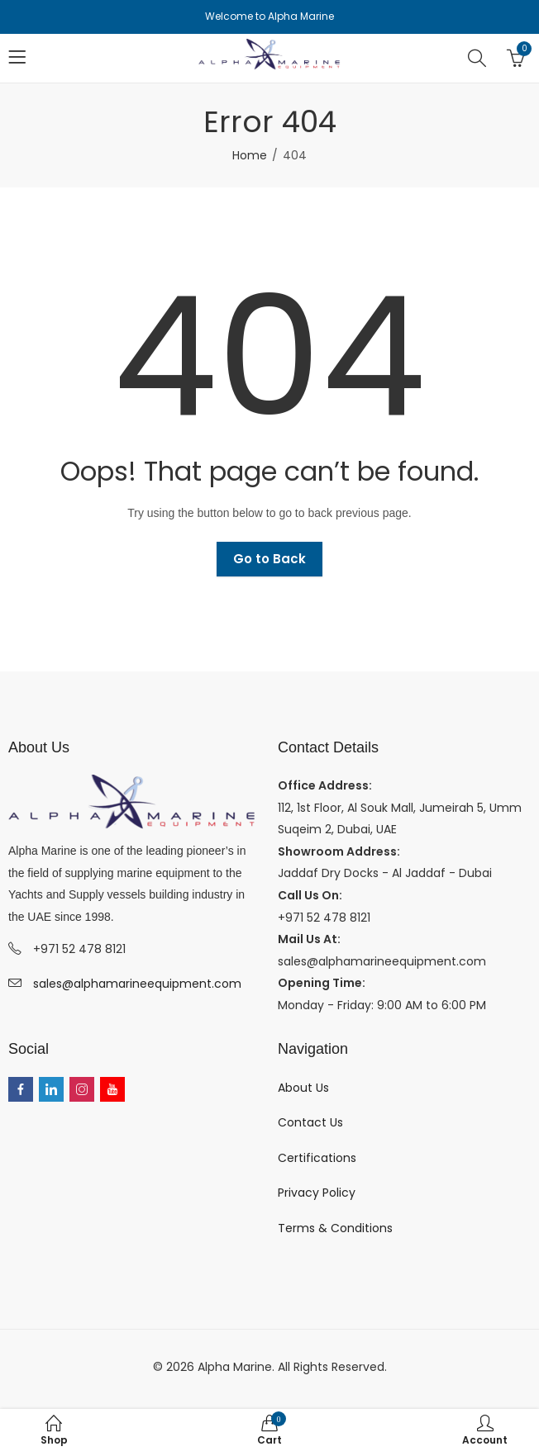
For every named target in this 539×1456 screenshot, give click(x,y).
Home (249, 155)
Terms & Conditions (335, 1228)
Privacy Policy (316, 1192)
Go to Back (269, 558)
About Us (303, 1087)
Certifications (317, 1158)
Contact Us (310, 1122)
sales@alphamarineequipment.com (137, 983)
